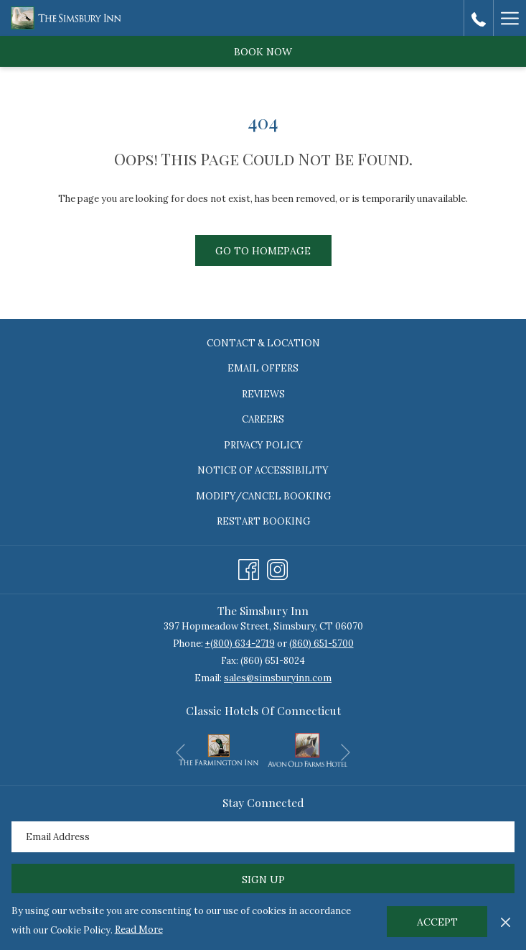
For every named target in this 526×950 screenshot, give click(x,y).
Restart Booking (263, 521)
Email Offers (263, 368)
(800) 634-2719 (242, 643)
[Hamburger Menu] (509, 18)
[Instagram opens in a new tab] (277, 567)
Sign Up (263, 879)
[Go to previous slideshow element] (180, 753)
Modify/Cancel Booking (263, 496)
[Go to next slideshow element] (345, 753)
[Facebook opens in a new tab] (248, 567)
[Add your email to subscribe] (263, 836)
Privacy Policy (263, 445)
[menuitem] (263, 343)
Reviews (263, 394)
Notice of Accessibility (263, 470)
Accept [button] (437, 922)
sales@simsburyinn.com (278, 678)
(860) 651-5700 (321, 643)
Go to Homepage (263, 250)
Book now (263, 51)
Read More (139, 929)
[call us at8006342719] (478, 18)
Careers (263, 419)
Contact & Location (263, 343)
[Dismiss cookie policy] (506, 921)
